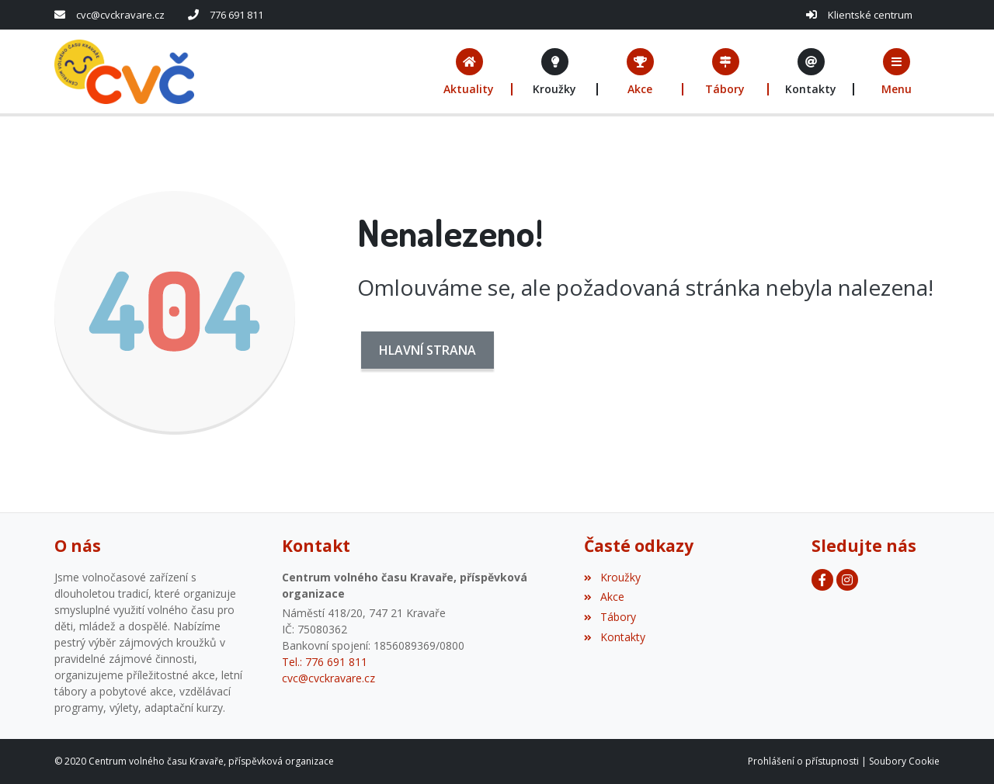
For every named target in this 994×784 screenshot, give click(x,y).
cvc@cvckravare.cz (120, 15)
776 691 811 (236, 15)
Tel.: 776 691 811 (324, 661)
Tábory (609, 616)
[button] (897, 71)
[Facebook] (822, 580)
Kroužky (612, 577)
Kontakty (614, 637)
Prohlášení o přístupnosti (803, 761)
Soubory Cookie (904, 761)
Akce (604, 596)
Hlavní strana (427, 350)
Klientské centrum (870, 15)
